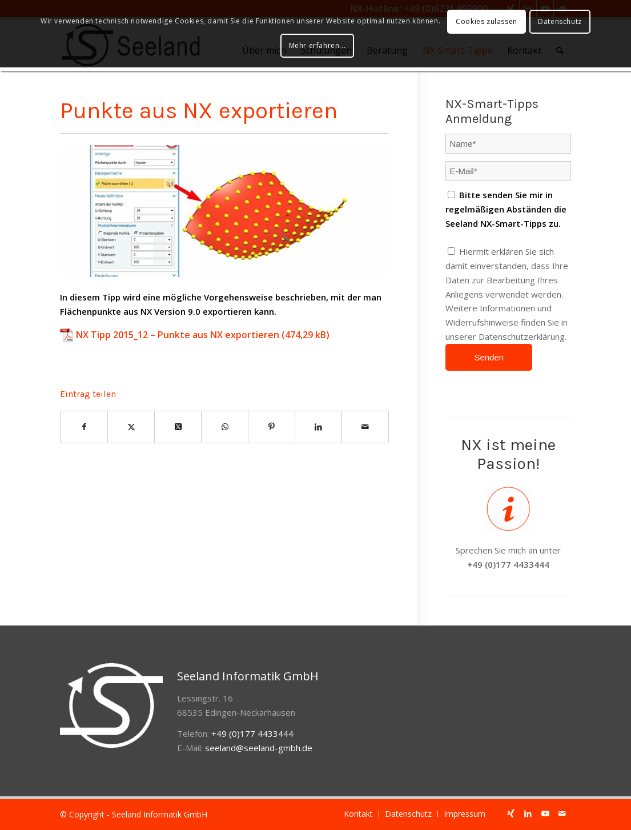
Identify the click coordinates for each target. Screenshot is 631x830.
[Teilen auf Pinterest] (271, 427)
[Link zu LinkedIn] (528, 813)
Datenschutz (560, 21)
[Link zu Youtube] (545, 813)
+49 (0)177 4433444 (508, 564)
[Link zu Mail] (562, 813)
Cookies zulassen (486, 21)
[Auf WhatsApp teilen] (225, 427)
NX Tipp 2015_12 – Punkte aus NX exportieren (177, 334)
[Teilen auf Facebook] (84, 427)
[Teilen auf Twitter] (131, 427)
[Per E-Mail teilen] (365, 427)
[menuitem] (358, 814)
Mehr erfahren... (317, 45)
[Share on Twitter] (178, 427)
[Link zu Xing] (511, 813)
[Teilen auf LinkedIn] (318, 427)
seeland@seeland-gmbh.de (258, 747)
